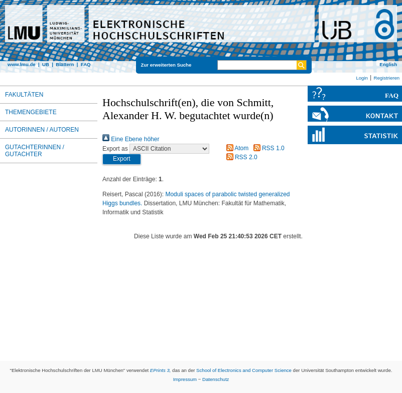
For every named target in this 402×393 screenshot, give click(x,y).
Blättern (65, 64)
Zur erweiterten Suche (166, 65)
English (388, 64)
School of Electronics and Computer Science (244, 370)
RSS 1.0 (267, 148)
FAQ (86, 64)
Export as (115, 148)
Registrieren (386, 78)
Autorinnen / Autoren (42, 129)
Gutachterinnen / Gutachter (34, 151)
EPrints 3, (160, 370)
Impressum (185, 379)
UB (45, 64)
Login (361, 78)
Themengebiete (31, 112)
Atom (236, 148)
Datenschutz (215, 379)
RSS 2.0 (240, 157)
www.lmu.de (22, 64)
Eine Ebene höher (130, 139)
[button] (121, 159)
